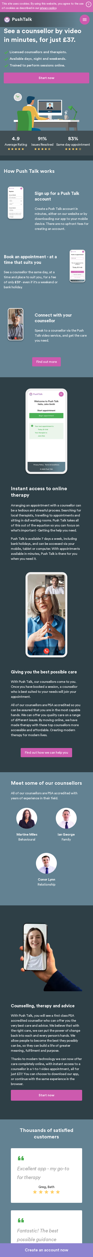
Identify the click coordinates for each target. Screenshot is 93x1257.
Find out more (46, 361)
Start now (46, 78)
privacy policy (48, 8)
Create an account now (46, 1250)
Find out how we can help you (46, 752)
